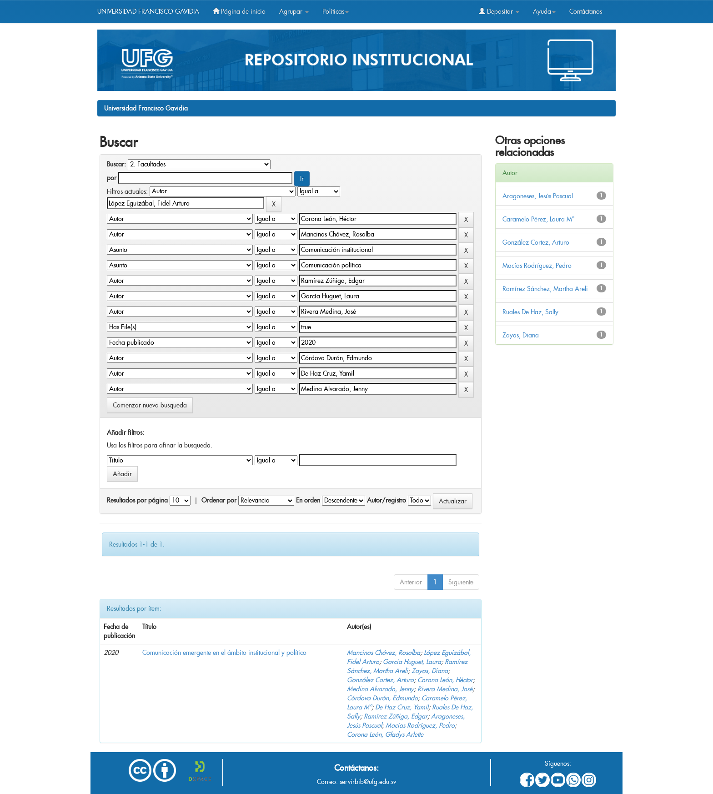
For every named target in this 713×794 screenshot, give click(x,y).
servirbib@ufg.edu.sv (368, 782)
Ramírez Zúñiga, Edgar (395, 716)
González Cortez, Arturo (380, 680)
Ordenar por (218, 500)
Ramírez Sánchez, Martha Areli (545, 289)
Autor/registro (386, 500)
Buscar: (116, 164)
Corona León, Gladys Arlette (385, 734)
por (111, 178)
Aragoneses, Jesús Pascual (537, 196)
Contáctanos (585, 11)
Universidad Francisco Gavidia (146, 108)
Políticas (335, 11)
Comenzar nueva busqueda (150, 405)
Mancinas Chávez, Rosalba (383, 652)
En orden (308, 500)
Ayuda (544, 11)
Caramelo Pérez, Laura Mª (538, 219)
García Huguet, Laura (412, 662)
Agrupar (294, 11)
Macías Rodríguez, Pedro (420, 725)
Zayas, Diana (430, 671)
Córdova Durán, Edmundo (382, 698)
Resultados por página (137, 500)
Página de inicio (239, 11)
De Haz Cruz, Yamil (401, 707)
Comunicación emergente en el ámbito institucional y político (224, 652)
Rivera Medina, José (444, 689)
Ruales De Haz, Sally (530, 312)
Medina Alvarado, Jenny (380, 689)
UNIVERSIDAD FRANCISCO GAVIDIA (148, 11)
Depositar (499, 11)
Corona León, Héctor (445, 680)
